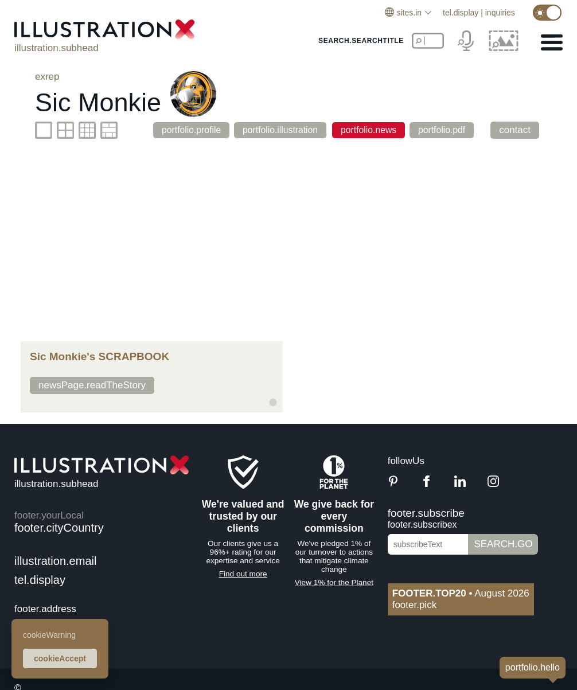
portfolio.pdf (447, 129)
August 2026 (460, 593)
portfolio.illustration (276, 129)
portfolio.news (369, 129)
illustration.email (55, 561)
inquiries (500, 12)
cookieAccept (60, 658)
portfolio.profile (180, 129)
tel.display (460, 12)
